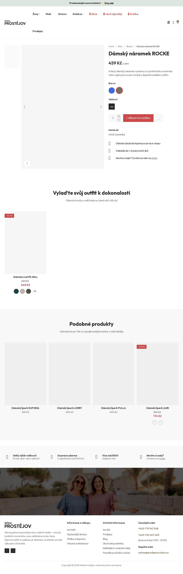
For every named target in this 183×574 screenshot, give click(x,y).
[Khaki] (119, 90)
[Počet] (115, 118)
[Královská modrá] (112, 90)
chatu (154, 158)
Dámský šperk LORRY (69, 408)
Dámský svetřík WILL (25, 276)
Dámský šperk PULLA (113, 408)
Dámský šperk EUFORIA (25, 408)
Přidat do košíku (139, 118)
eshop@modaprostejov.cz (158, 554)
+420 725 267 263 (153, 535)
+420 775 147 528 (152, 529)
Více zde (109, 3)
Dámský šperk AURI (157, 408)
